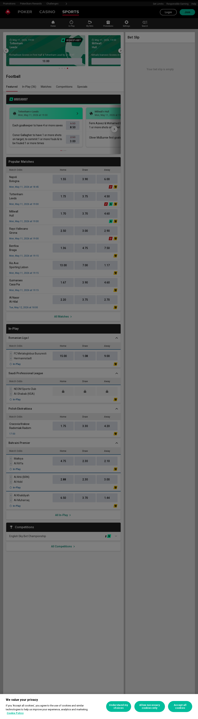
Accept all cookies (180, 707)
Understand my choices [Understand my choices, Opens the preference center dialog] (118, 707)
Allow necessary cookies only (149, 707)
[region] (99, 706)
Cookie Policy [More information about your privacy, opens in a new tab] (15, 713)
